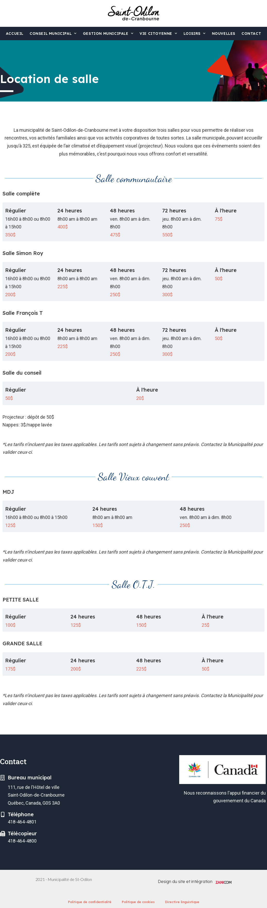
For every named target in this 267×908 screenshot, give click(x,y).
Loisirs (195, 33)
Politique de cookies (138, 902)
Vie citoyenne (158, 33)
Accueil (14, 33)
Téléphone (21, 814)
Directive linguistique (182, 902)
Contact (251, 33)
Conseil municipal (53, 33)
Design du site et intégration (185, 881)
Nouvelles (223, 33)
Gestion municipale (108, 33)
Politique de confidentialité (89, 902)
